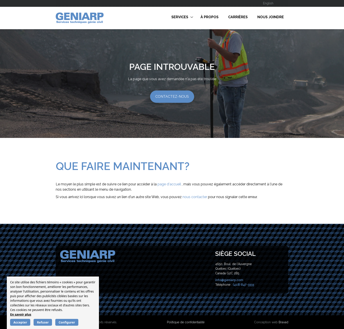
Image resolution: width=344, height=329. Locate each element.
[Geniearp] (87, 256)
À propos (210, 17)
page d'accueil (170, 184)
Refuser (43, 322)
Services (179, 17)
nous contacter (195, 197)
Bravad (283, 322)
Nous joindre (270, 17)
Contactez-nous (172, 96)
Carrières (238, 17)
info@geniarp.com (229, 280)
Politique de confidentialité (185, 322)
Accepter (20, 322)
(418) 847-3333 (243, 284)
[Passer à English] (268, 3)
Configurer (67, 322)
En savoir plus (20, 314)
